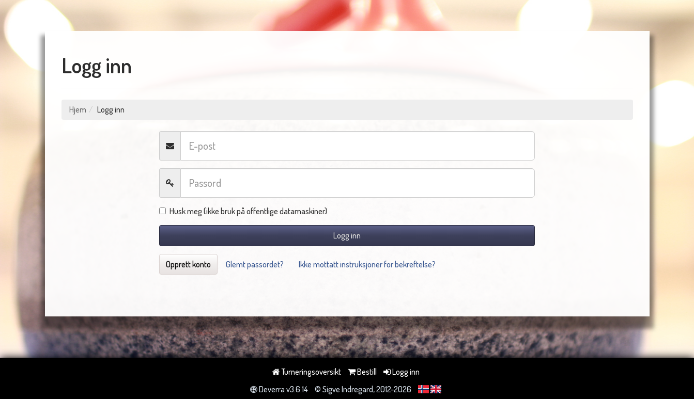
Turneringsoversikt (306, 371)
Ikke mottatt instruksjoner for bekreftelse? (367, 264)
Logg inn (347, 235)
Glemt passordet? (255, 264)
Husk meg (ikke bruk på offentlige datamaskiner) (243, 211)
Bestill (362, 371)
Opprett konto (188, 264)
